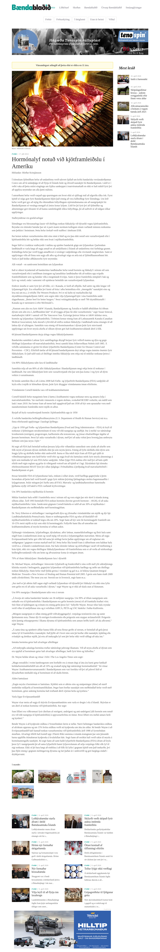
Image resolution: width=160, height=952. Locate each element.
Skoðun (76, 7)
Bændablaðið (90, 7)
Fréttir (52, 7)
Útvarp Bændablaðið (111, 7)
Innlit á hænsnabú (139, 79)
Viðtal (112, 19)
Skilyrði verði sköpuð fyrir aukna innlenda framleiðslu (98, 821)
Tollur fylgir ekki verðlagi (98, 868)
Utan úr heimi (97, 19)
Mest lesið (127, 68)
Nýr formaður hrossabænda (39, 870)
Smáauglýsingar (134, 7)
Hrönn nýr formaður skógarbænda (42, 847)
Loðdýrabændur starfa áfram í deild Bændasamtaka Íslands (44, 821)
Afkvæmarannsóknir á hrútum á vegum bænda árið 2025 (140, 109)
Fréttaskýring (63, 19)
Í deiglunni (80, 19)
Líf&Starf (64, 7)
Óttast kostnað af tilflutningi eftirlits (94, 847)
